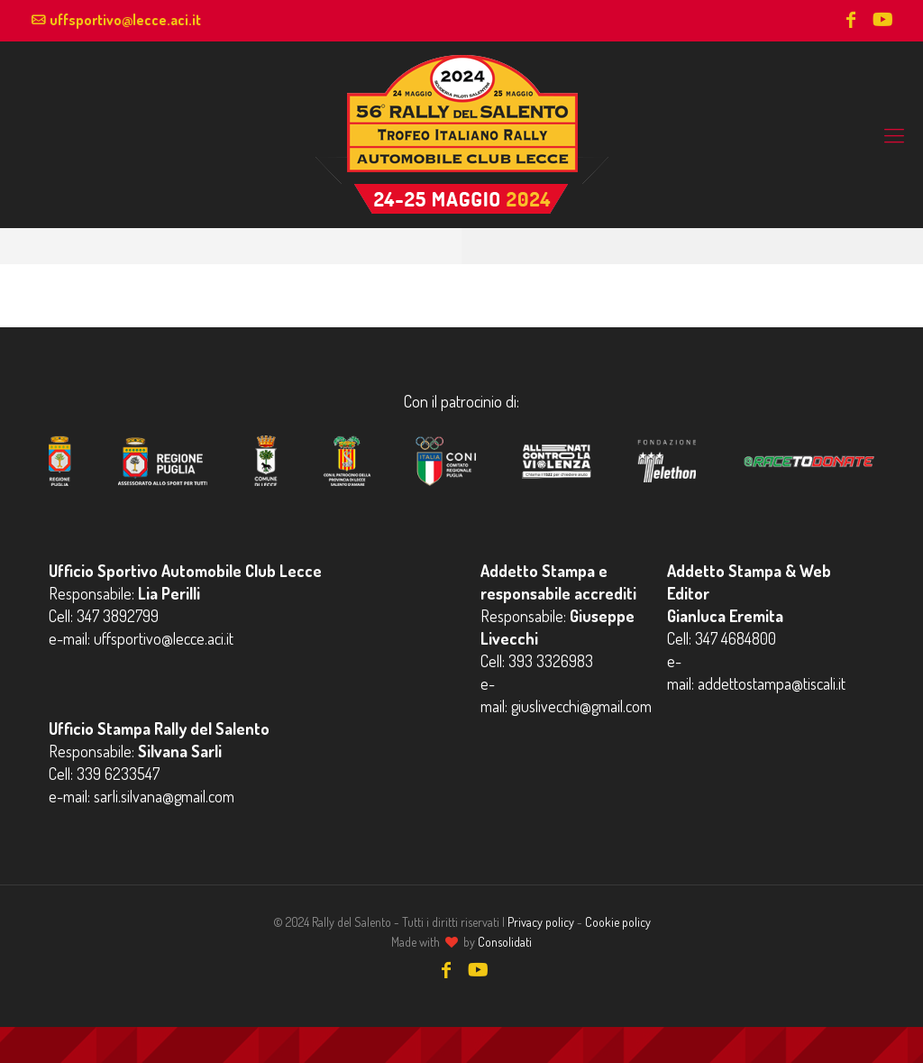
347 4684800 (735, 638)
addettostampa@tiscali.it (771, 683)
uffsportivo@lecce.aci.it (125, 20)
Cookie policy (618, 922)
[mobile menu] (894, 134)
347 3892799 (118, 616)
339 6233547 (118, 774)
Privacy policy (540, 922)
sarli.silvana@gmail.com (164, 796)
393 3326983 (550, 661)
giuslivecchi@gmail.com (581, 706)
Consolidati (505, 941)
